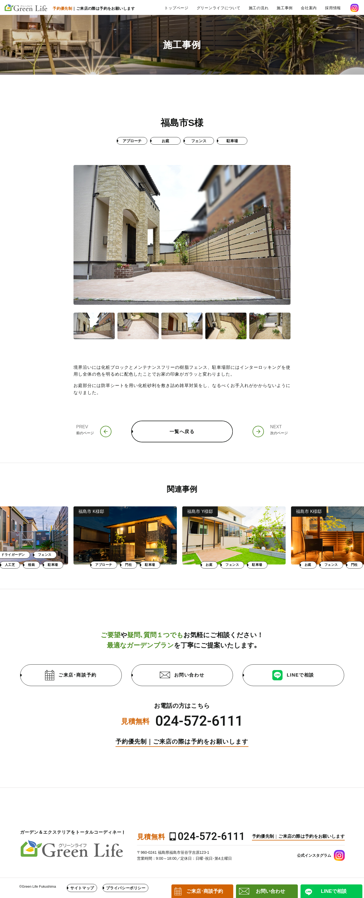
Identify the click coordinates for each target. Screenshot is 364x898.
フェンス (43, 565)
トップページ (176, 8)
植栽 (140, 565)
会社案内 (309, 8)
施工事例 (285, 8)
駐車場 (162, 565)
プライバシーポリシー (126, 888)
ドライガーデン (121, 555)
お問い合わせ (182, 675)
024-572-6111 (199, 721)
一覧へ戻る (182, 431)
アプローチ (212, 565)
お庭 (20, 565)
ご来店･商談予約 (70, 675)
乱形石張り (92, 565)
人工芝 (119, 565)
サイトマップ (82, 888)
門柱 (237, 565)
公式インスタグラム (314, 855)
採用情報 (333, 8)
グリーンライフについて (219, 8)
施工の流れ (259, 8)
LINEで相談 (293, 675)
